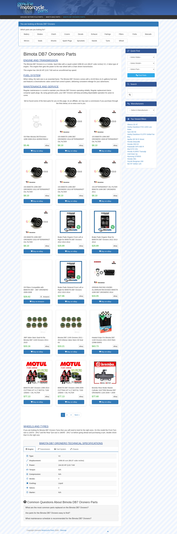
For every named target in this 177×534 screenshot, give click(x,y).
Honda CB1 (131, 159)
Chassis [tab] (74, 449)
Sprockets (81, 41)
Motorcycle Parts (48, 530)
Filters (121, 34)
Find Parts (141, 75)
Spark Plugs (67, 41)
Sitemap (63, 530)
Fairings (108, 34)
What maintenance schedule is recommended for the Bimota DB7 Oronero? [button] (58, 518)
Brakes (40, 34)
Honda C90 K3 (133, 144)
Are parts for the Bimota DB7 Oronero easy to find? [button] (47, 513)
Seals (40, 41)
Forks (135, 34)
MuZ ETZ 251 (132, 149)
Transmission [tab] (44, 449)
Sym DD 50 (131, 132)
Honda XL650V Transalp (136, 152)
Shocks (53, 41)
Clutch (53, 34)
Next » (76, 415)
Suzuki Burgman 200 (135, 161)
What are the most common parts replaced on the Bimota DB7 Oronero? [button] (56, 507)
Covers (67, 34)
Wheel (121, 41)
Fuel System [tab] (60, 449)
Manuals (148, 34)
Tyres (108, 41)
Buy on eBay (37, 151)
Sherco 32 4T (132, 124)
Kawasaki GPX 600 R (135, 147)
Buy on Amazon (37, 302)
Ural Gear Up (132, 154)
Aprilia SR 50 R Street (135, 139)
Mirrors (26, 41)
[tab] (71, 507)
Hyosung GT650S (134, 156)
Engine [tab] (30, 449)
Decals (80, 34)
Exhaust (94, 34)
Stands (94, 41)
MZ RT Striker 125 (134, 164)
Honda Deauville (133, 142)
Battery (26, 34)
